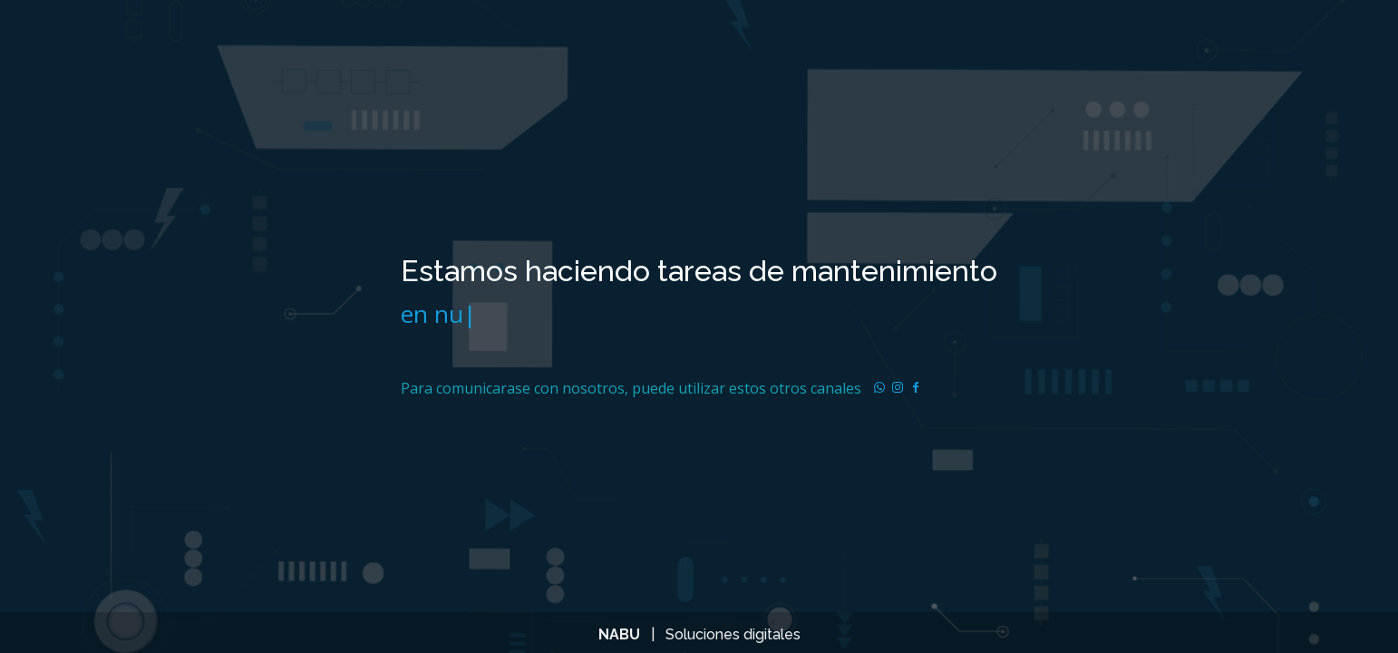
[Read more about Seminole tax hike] (879, 388)
